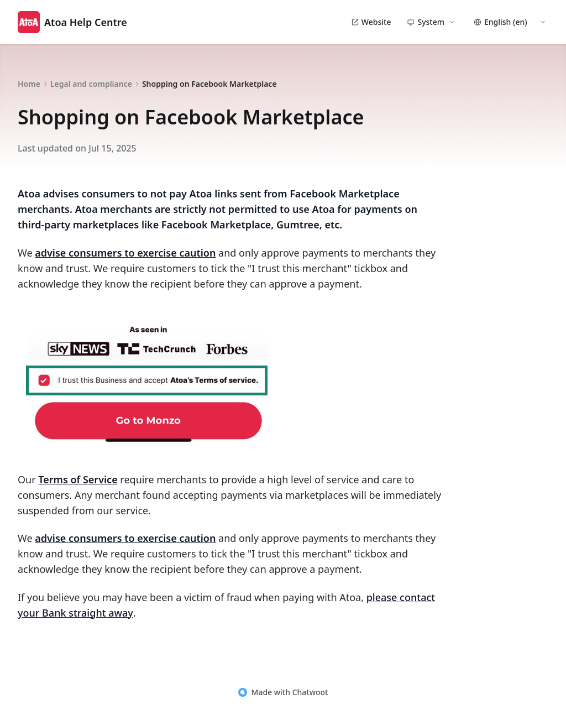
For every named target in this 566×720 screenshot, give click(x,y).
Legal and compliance (91, 84)
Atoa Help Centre (72, 22)
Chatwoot (310, 692)
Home (29, 84)
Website (371, 22)
